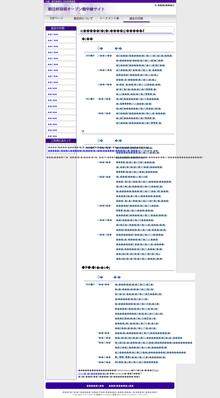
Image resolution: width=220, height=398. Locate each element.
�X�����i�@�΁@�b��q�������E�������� (150, 352)
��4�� (52, 118)
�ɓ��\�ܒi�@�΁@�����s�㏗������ (136, 362)
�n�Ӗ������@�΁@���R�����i (137, 98)
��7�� (52, 100)
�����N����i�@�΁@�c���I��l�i (141, 215)
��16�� (53, 46)
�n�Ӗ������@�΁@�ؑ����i (136, 118)
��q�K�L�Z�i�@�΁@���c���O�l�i (139, 258)
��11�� (53, 76)
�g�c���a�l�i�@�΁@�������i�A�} (134, 289)
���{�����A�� (121, 386)
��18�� (53, 34)
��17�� (53, 40)
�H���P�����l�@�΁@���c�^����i (141, 113)
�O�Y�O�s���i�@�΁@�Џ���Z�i (139, 186)
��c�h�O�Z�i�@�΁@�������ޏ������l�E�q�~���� (148, 337)
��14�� (53, 58)
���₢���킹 (166, 5)
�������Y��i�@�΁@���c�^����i (140, 244)
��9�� (52, 88)
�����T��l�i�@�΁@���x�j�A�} (136, 308)
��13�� (53, 64)
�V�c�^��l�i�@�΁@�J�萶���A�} (138, 294)
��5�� (52, 112)
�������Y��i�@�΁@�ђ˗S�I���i (140, 234)
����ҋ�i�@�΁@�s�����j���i (138, 196)
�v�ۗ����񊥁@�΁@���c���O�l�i (134, 103)
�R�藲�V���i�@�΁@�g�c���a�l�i (141, 224)
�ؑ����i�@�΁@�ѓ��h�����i (137, 171)
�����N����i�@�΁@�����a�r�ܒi (137, 74)
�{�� (87, 39)
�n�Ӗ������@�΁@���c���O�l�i (138, 108)
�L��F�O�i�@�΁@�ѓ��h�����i (139, 167)
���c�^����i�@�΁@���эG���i (137, 239)
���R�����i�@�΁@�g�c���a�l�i (141, 229)
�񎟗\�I (83, 131)
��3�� (52, 124)
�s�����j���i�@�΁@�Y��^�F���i (142, 191)
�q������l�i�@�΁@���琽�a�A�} (137, 303)
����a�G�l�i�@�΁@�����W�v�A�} (137, 323)
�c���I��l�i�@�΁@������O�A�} (134, 284)
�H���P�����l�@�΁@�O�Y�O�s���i (144, 55)
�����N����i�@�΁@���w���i (137, 205)
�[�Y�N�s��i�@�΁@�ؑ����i (136, 89)
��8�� (52, 94)
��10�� (53, 82)
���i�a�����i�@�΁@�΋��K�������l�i (143, 333)
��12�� (53, 70)
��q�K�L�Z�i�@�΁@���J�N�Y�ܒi (138, 253)
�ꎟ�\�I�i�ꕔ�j (96, 267)
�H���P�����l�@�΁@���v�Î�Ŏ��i (140, 65)
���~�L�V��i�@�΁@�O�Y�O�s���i (142, 200)
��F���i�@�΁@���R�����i (135, 220)
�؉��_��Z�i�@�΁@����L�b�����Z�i (140, 357)
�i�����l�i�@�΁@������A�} (131, 299)
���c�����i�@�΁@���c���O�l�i (139, 249)
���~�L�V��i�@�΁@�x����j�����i (144, 181)
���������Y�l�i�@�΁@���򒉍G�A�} (139, 313)
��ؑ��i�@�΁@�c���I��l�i (135, 210)
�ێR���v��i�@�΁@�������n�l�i (134, 147)
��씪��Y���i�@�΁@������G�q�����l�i (141, 347)
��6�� (52, 106)
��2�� (52, 130)
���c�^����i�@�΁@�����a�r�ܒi (136, 79)
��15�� (53, 52)
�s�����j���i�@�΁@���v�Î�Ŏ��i (139, 60)
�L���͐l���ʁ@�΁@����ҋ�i (132, 176)
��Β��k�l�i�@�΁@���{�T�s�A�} (136, 328)
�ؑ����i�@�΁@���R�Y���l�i (135, 162)
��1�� (52, 136)
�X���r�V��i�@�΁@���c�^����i (139, 70)
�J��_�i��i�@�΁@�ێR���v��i (138, 84)
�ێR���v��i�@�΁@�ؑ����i (136, 94)
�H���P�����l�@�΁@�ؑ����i (139, 123)
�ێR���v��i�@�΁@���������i (131, 157)
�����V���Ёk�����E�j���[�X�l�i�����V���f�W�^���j (93, 151)
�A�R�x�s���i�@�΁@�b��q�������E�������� (153, 342)
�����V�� (95, 386)
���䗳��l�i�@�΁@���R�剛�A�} (136, 318)
